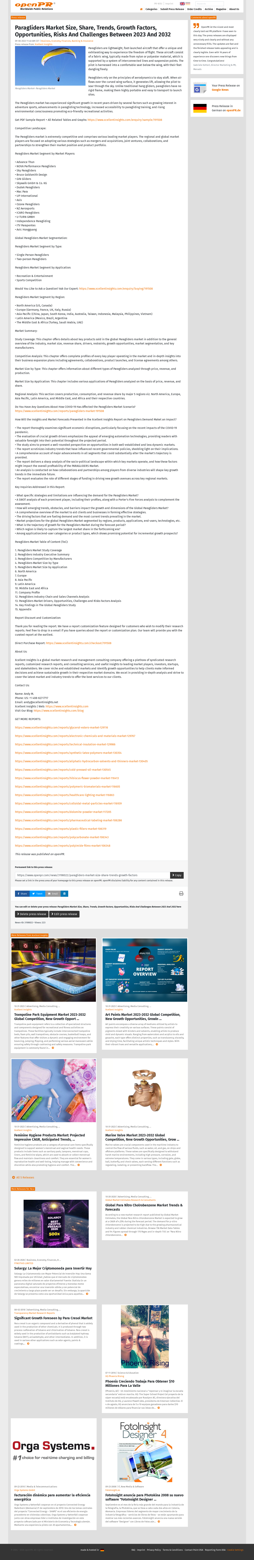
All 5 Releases (22, 1177)
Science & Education (128, 1373)
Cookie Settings (235, 1550)
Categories (151, 9)
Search (231, 3)
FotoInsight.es (112, 1490)
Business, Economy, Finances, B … (44, 1260)
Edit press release (64, 914)
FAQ (133, 1550)
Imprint (169, 3)
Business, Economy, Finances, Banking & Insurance (67, 41)
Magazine (221, 9)
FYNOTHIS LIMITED (23, 1263)
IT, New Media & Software (131, 1486)
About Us (234, 9)
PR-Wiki (158, 3)
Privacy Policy (154, 1550)
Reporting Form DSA (215, 1550)
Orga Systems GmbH (24, 1490)
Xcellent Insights (43, 44)
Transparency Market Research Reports (34, 1313)
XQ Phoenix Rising (114, 1376)
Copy (176, 875)
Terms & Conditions (173, 1550)
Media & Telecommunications (42, 1486)
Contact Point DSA (194, 1550)
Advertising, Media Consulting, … (43, 1006)
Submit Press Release (172, 9)
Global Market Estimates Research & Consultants (130, 1200)
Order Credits (194, 9)
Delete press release (31, 914)
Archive (209, 9)
